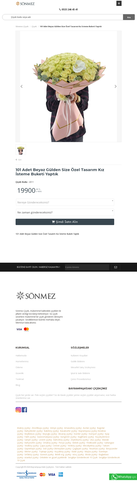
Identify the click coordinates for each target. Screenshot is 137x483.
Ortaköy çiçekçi (50, 442)
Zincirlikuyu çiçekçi (40, 428)
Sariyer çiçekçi (31, 439)
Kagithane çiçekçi (86, 436)
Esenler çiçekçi (80, 433)
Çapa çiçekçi (46, 445)
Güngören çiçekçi (68, 436)
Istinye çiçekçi (56, 428)
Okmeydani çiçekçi (62, 448)
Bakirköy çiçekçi (51, 430)
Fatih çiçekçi (30, 436)
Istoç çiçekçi (78, 454)
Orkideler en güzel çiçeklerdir (53, 457)
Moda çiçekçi (91, 454)
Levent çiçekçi (45, 439)
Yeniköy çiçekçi (75, 445)
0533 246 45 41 (68, 9)
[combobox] (65, 202)
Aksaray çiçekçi (65, 433)
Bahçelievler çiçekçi (33, 430)
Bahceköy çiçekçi (61, 439)
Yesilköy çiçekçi (31, 445)
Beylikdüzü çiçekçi (32, 433)
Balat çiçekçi (77, 451)
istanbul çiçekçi (31, 457)
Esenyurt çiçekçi (96, 433)
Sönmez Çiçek (22, 26)
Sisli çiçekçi (48, 448)
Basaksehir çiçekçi (68, 430)
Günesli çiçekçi (47, 454)
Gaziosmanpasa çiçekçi (48, 436)
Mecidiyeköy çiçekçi (92, 445)
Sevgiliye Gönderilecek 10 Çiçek (83, 457)
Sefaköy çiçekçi (31, 454)
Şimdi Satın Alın (65, 222)
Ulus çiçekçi (95, 439)
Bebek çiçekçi (78, 442)
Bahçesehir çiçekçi (33, 442)
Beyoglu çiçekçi (50, 433)
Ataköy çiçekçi (23, 428)
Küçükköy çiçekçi (62, 451)
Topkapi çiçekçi (46, 451)
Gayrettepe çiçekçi (33, 448)
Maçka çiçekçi (91, 451)
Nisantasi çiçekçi (97, 448)
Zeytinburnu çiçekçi (80, 439)
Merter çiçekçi (31, 451)
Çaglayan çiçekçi (80, 448)
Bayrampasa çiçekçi (87, 430)
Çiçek (34, 26)
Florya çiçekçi (65, 442)
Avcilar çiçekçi (89, 428)
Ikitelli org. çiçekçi (63, 454)
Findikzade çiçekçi (94, 442)
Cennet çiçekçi (59, 445)
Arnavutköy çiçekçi (73, 428)
